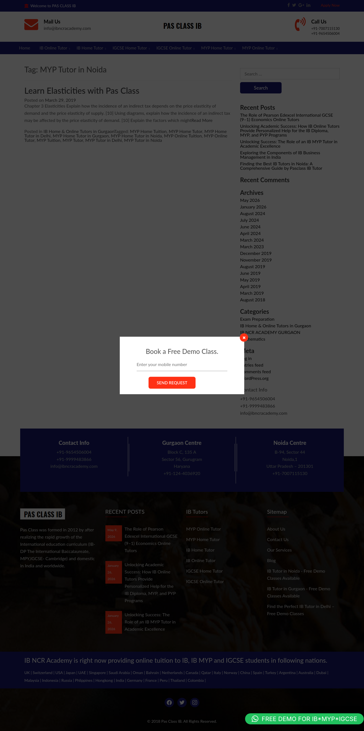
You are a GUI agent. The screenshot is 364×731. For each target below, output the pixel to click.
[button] (304, 718)
